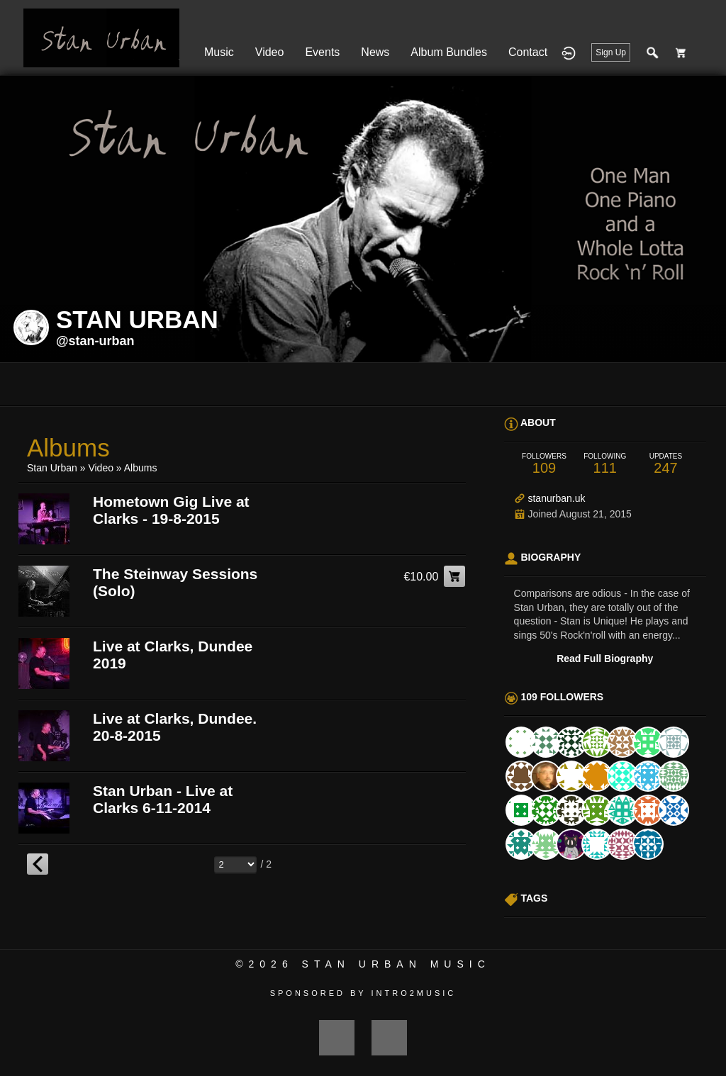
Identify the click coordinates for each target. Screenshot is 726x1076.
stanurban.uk (556, 498)
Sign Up (611, 52)
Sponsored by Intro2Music (363, 993)
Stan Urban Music (396, 964)
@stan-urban (95, 341)
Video (269, 52)
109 (544, 464)
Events (322, 52)
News (375, 52)
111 (604, 464)
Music (219, 52)
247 (665, 464)
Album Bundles (449, 52)
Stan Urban (52, 467)
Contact (527, 52)
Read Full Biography (605, 658)
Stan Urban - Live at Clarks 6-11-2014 (163, 799)
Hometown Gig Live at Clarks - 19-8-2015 (171, 510)
